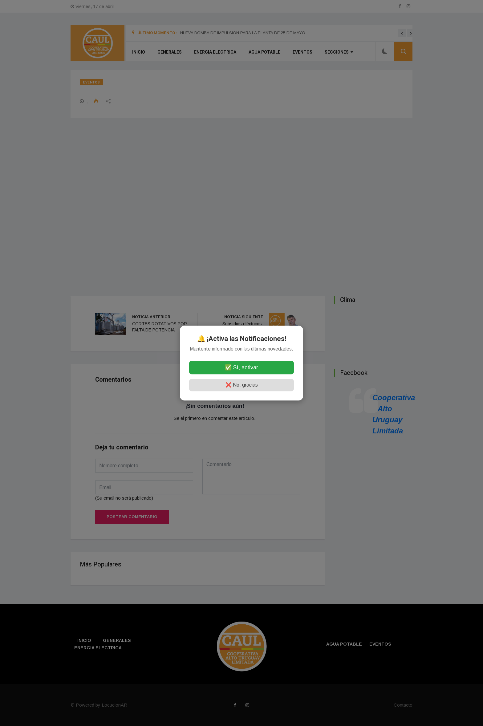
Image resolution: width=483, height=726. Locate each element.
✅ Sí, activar (241, 367)
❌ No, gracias (241, 384)
